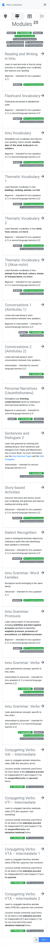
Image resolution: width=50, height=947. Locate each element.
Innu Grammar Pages (22, 456)
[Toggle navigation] (45, 5)
